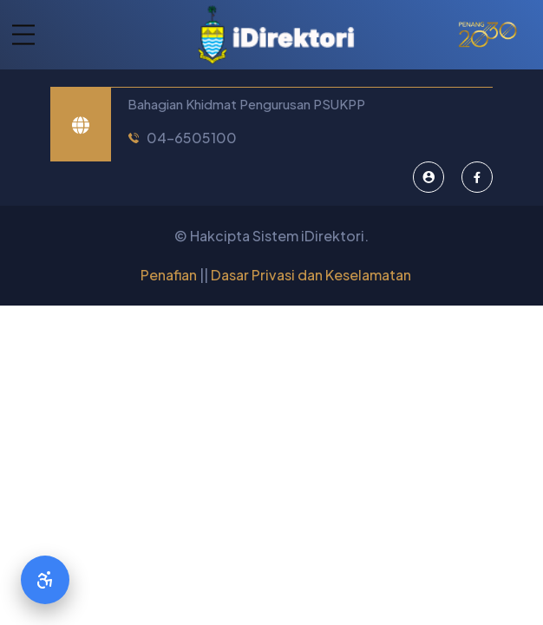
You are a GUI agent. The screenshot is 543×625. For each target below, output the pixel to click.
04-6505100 (192, 137)
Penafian (169, 275)
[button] (17, 35)
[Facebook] (477, 177)
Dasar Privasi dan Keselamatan (311, 275)
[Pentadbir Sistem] (428, 177)
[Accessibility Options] (45, 580)
